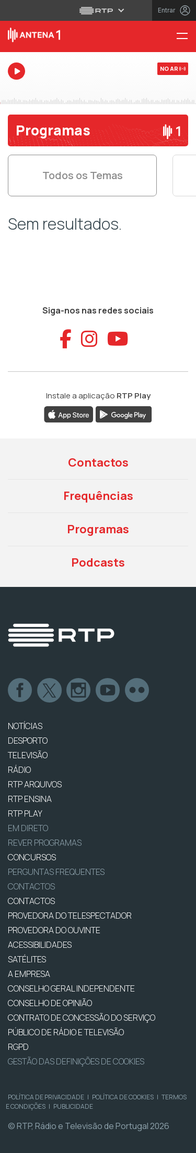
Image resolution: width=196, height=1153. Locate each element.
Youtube (108, 690)
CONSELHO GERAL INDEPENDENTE (71, 988)
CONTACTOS (31, 901)
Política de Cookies (123, 1097)
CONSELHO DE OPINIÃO (50, 1003)
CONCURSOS (32, 857)
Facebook (20, 690)
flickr (137, 690)
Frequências (98, 496)
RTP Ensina (30, 799)
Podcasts (98, 562)
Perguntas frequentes (56, 872)
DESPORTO (28, 740)
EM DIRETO (28, 828)
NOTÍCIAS (25, 726)
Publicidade (73, 1106)
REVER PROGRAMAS (45, 842)
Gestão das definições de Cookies (76, 1061)
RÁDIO (19, 769)
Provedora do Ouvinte (54, 930)
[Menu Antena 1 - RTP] (186, 37)
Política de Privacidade (46, 1097)
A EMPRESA (29, 974)
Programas (98, 529)
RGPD (18, 1046)
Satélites (27, 959)
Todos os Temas (82, 175)
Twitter (49, 690)
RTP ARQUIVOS (35, 784)
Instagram (78, 690)
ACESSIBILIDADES (40, 944)
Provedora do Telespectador (70, 915)
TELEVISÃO (28, 755)
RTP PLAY (25, 813)
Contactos (98, 462)
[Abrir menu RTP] (98, 10)
